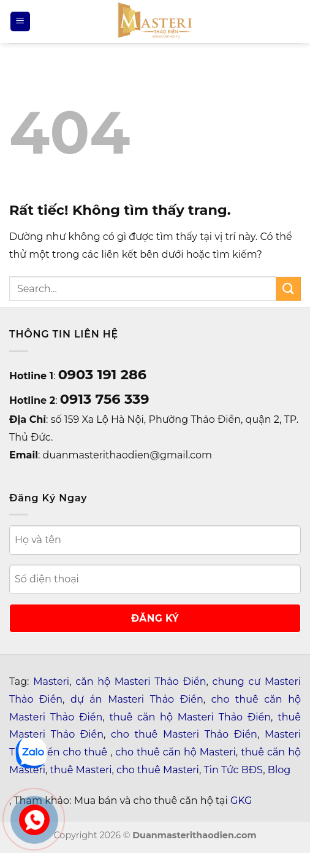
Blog (279, 770)
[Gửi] (288, 289)
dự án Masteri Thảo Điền (136, 699)
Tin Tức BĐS (233, 770)
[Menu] (20, 22)
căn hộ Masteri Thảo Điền (140, 681)
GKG (241, 800)
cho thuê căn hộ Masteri (175, 752)
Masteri (51, 681)
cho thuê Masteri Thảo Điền (184, 734)
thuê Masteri (81, 770)
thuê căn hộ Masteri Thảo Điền (190, 717)
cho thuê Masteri (157, 770)
